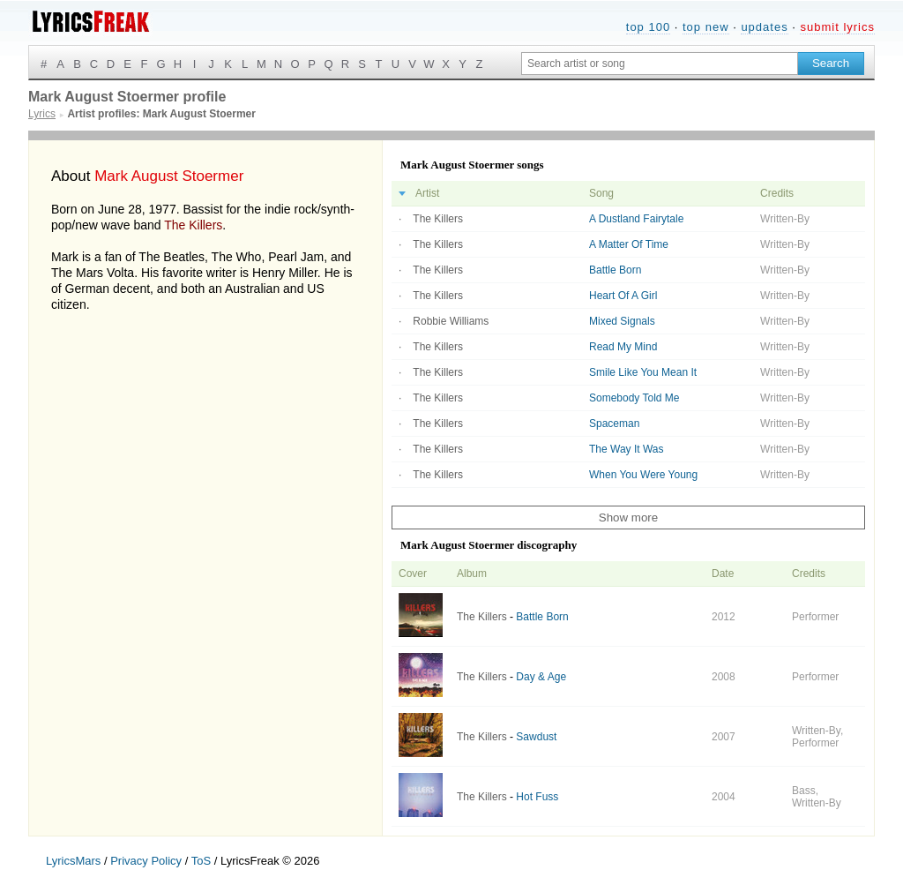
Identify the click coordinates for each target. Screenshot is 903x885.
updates (764, 27)
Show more (628, 517)
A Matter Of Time (628, 244)
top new (706, 27)
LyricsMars (73, 860)
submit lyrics (837, 27)
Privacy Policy (146, 860)
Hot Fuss (537, 797)
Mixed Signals (622, 321)
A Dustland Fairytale (636, 219)
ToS (201, 860)
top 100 (648, 27)
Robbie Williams (451, 321)
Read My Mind (623, 347)
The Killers (193, 225)
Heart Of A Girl (623, 295)
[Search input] (659, 63)
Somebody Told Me (634, 398)
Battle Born (615, 270)
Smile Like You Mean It (643, 372)
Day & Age (541, 677)
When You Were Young (643, 475)
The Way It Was (626, 449)
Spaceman (614, 423)
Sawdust (536, 737)
